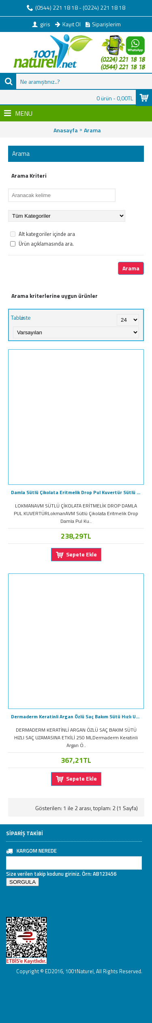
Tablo (17, 317)
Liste (25, 317)
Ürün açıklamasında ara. (42, 244)
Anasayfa (66, 130)
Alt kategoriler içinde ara (42, 234)
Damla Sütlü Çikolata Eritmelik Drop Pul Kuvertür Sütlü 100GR (77, 492)
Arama (92, 130)
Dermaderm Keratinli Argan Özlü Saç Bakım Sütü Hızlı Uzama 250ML (77, 716)
